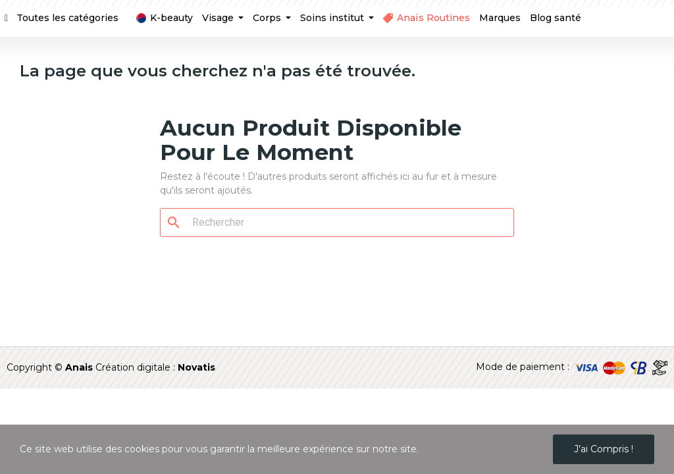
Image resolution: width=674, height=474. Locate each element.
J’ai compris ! (603, 449)
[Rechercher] (345, 222)
